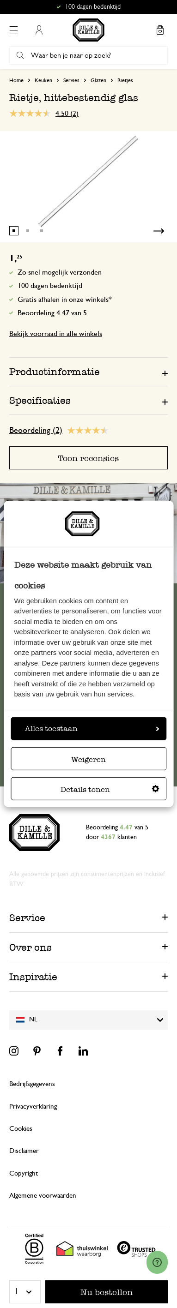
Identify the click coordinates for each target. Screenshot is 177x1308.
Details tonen (110, 789)
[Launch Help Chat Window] (157, 1262)
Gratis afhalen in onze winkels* (65, 299)
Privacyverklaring (33, 1106)
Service (27, 918)
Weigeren (88, 759)
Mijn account (39, 30)
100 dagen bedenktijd (50, 285)
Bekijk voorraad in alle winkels (55, 333)
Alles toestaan (92, 728)
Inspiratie (33, 977)
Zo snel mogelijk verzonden (60, 272)
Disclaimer (24, 1150)
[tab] (88, 371)
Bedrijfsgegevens (32, 1083)
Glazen (98, 80)
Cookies (20, 1128)
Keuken (43, 80)
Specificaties (40, 400)
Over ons (30, 947)
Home (16, 80)
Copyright (23, 1173)
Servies (71, 80)
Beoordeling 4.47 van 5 (52, 313)
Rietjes (125, 80)
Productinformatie (54, 372)
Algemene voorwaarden (42, 1195)
